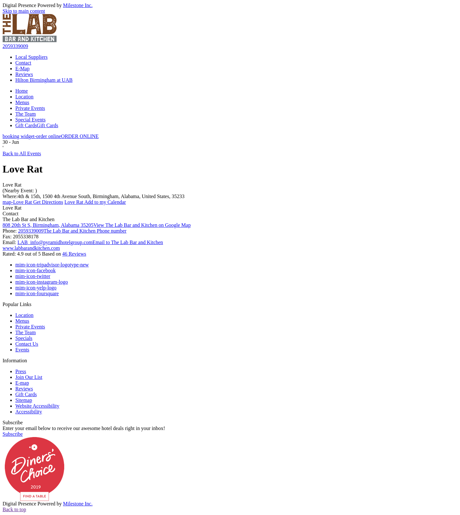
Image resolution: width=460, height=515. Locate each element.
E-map (22, 383)
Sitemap (23, 400)
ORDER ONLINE (51, 136)
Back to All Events (22, 153)
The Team (25, 114)
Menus (22, 102)
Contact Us (26, 344)
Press (20, 371)
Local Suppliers (31, 57)
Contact (23, 62)
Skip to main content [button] (24, 11)
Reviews (24, 74)
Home (21, 91)
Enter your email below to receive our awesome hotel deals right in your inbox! (84, 428)
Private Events (30, 108)
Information (15, 360)
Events (22, 349)
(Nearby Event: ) (20, 190)
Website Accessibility (37, 406)
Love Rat (12, 185)
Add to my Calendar (95, 202)
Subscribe (13, 422)
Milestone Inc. (77, 5)
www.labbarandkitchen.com (31, 248)
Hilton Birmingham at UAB (44, 80)
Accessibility (28, 411)
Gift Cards (36, 125)
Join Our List (28, 377)
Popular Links (17, 304)
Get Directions (33, 202)
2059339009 (15, 46)
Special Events (30, 119)
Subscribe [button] (13, 434)
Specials (23, 338)
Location (24, 96)
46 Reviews (74, 254)
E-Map (22, 68)
